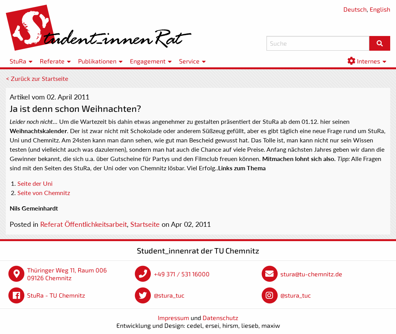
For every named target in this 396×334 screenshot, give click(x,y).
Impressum (173, 317)
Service (189, 61)
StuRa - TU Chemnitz (56, 295)
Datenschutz (220, 317)
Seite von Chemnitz (43, 192)
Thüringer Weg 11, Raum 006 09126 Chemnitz (67, 273)
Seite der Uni (35, 183)
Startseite (145, 224)
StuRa (18, 61)
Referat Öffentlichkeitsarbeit (83, 224)
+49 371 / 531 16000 (182, 273)
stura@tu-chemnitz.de (311, 273)
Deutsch (355, 9)
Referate (52, 61)
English (380, 9)
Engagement (148, 61)
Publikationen (97, 61)
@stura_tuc (169, 295)
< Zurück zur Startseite (37, 78)
